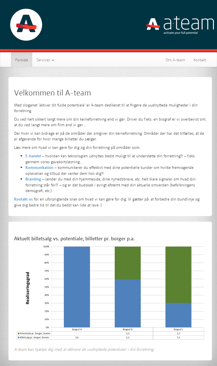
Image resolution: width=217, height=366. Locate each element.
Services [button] (45, 59)
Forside (23, 59)
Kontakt (200, 59)
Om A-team (175, 59)
